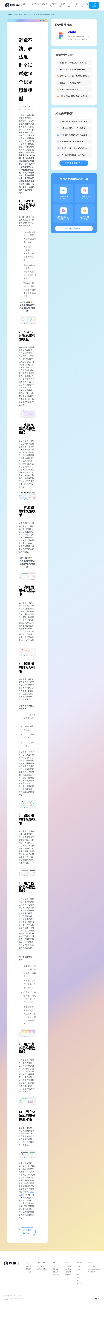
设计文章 (9, 15)
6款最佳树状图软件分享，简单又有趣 (73, 121)
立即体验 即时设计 (27, 1231)
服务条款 (55, 1272)
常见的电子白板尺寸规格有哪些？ (72, 141)
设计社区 (24, 5)
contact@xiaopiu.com (94, 1269)
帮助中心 (53, 5)
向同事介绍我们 (42, 1269)
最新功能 (62, 5)
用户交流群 (91, 1272)
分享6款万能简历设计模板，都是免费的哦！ (75, 96)
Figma (72, 31)
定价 (76, 5)
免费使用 (94, 5)
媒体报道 (68, 1274)
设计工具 (28, 1266)
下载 (70, 5)
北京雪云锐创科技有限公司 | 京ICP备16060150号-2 (12, 1296)
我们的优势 (34, 5)
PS (77, 1272)
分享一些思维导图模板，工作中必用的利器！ (75, 155)
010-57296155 (92, 1266)
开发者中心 (56, 1274)
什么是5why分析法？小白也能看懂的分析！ (75, 128)
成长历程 (68, 1272)
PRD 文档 (28, 1272)
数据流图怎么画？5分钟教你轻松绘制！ (74, 148)
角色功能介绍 (41, 1266)
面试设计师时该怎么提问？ (70, 89)
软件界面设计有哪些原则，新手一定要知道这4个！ (75, 63)
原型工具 (28, 1269)
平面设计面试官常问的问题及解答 (72, 69)
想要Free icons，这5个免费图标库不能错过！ (75, 76)
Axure (78, 1277)
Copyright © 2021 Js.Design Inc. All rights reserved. (13, 1299)
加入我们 (68, 1269)
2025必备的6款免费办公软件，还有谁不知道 (75, 135)
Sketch (79, 1269)
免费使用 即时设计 (74, 163)
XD (78, 1274)
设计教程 (44, 5)
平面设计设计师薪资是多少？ (70, 83)
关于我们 (84, 5)
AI (77, 1280)
